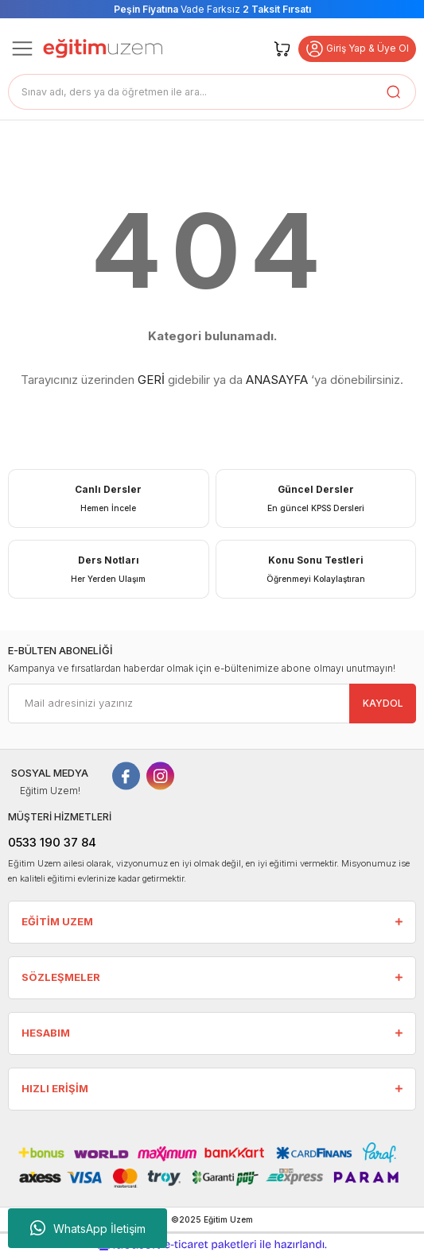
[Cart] (282, 48)
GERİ (151, 379)
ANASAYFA (277, 379)
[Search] (212, 92)
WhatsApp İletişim (88, 1228)
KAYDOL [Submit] (383, 703)
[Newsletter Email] (212, 703)
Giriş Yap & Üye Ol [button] (357, 49)
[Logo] (102, 47)
